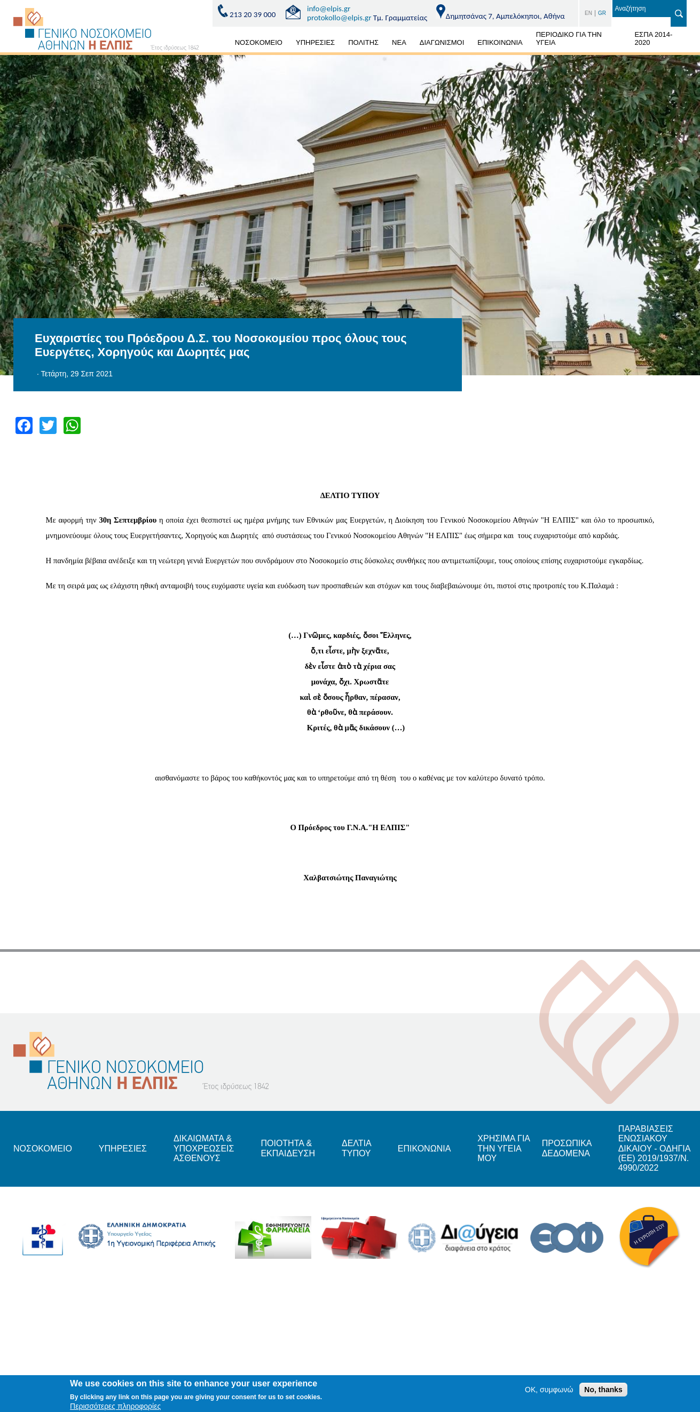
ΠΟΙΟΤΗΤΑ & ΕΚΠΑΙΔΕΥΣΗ (288, 1148)
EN (588, 13)
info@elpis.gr (328, 8)
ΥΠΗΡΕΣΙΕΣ (315, 42)
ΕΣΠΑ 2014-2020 (653, 38)
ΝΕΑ (399, 42)
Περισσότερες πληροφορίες (115, 1407)
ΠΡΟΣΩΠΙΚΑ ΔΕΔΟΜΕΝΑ (567, 1148)
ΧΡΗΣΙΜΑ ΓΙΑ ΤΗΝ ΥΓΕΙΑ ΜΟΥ (503, 1148)
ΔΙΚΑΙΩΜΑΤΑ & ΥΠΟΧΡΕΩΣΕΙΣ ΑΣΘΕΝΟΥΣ (204, 1148)
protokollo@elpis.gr (339, 17)
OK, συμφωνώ (549, 1390)
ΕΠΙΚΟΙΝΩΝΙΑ (499, 42)
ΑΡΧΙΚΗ (216, 44)
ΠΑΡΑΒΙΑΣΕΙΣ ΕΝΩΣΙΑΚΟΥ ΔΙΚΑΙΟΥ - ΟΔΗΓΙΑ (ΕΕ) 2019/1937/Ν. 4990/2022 (654, 1148)
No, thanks (603, 1390)
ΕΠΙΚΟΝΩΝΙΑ (424, 1148)
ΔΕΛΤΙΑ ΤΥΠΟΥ (356, 1148)
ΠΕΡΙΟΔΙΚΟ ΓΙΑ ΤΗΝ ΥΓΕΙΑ (569, 38)
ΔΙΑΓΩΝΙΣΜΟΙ (442, 42)
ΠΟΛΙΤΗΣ (363, 42)
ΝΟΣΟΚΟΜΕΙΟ (258, 42)
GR (602, 13)
